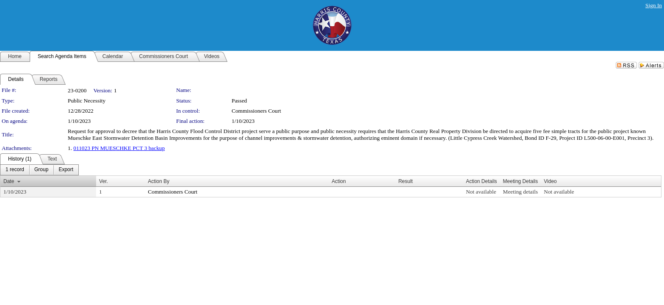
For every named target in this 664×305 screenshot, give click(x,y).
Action (339, 181)
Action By (158, 181)
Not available (481, 192)
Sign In (653, 5)
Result (405, 181)
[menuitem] (14, 170)
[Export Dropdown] (65, 170)
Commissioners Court (256, 111)
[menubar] (39, 169)
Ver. (103, 181)
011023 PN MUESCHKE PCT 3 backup (119, 148)
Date (8, 181)
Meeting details (520, 192)
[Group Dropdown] (41, 170)
